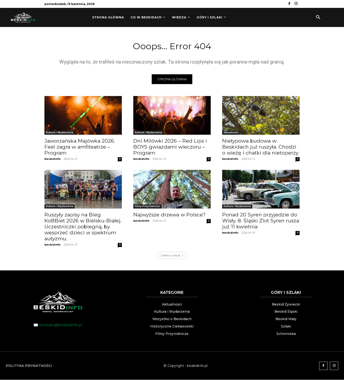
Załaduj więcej (172, 256)
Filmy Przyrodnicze (147, 207)
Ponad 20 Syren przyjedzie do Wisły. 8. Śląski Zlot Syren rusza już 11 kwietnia (260, 222)
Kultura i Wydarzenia (59, 133)
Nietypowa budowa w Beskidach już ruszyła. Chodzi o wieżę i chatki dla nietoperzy (260, 148)
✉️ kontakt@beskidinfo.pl (58, 326)
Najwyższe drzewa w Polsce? (169, 216)
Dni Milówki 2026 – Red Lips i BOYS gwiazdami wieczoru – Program (170, 148)
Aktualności (231, 133)
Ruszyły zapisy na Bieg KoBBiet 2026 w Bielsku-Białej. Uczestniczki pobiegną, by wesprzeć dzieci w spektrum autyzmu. (82, 228)
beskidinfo (52, 160)
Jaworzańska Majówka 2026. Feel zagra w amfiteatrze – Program (79, 148)
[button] (318, 17)
